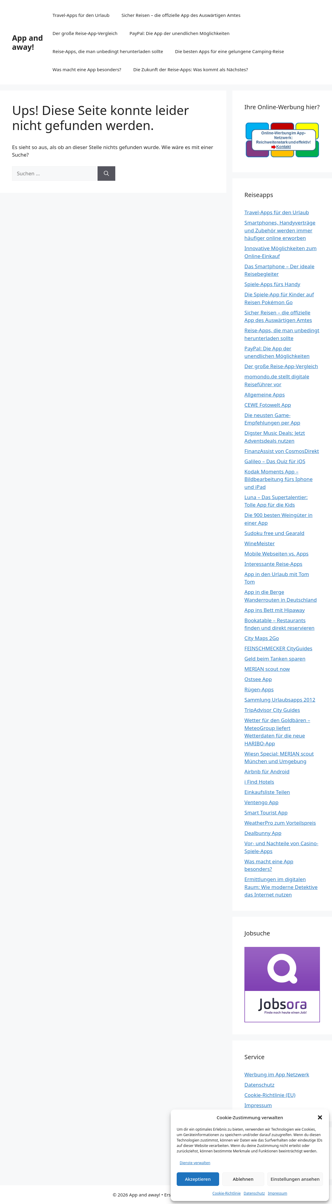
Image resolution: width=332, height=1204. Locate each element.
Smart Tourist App (265, 812)
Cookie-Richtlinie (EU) (269, 1094)
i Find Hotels (259, 781)
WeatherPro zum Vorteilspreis (280, 822)
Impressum (277, 1193)
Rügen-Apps (259, 689)
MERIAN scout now (267, 668)
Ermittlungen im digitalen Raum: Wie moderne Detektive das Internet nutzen (281, 887)
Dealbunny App (262, 833)
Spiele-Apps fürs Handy (272, 284)
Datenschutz (254, 1193)
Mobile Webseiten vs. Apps (276, 553)
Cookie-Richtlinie (227, 1193)
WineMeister (259, 543)
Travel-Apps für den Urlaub (81, 15)
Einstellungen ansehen (295, 1179)
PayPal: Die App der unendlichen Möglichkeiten (179, 33)
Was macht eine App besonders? (87, 69)
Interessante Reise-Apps (273, 563)
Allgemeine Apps (264, 394)
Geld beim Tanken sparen (275, 658)
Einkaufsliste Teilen (267, 791)
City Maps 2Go (261, 638)
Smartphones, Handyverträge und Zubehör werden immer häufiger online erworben (279, 230)
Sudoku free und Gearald (274, 533)
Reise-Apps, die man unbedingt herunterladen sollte (108, 51)
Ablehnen (243, 1179)
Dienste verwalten (195, 1162)
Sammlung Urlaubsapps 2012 (279, 699)
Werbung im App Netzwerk (276, 1074)
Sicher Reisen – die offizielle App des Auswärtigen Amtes (181, 15)
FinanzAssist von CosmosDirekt (281, 451)
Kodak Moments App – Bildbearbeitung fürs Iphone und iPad (278, 479)
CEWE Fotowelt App (267, 404)
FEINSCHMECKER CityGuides (278, 648)
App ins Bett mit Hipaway (274, 610)
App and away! (27, 42)
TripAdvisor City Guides (272, 709)
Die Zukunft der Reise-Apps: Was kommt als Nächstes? (190, 69)
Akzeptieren (198, 1179)
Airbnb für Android (267, 771)
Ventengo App (261, 802)
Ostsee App (258, 679)
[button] (320, 1117)
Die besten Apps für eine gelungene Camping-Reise (229, 51)
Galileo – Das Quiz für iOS (274, 461)
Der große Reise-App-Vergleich (85, 33)
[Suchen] (106, 173)
